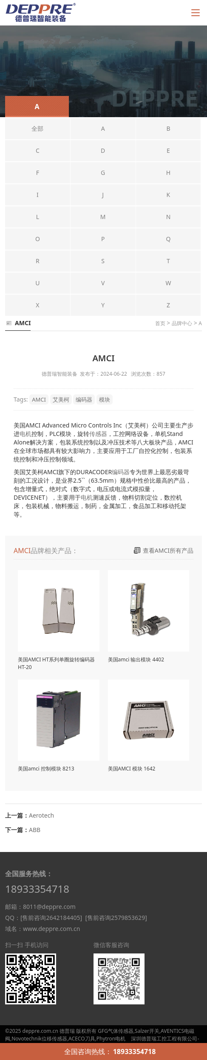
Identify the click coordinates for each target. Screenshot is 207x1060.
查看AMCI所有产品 (168, 550)
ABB (34, 830)
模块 (104, 399)
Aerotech (41, 815)
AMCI (39, 399)
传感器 (98, 434)
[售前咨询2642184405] (51, 918)
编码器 (84, 399)
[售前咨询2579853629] (116, 918)
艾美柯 (61, 399)
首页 (160, 323)
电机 (25, 434)
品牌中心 (182, 323)
